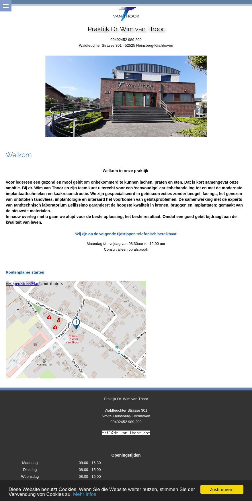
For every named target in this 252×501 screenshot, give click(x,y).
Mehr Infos (84, 494)
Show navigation (5, 5)
